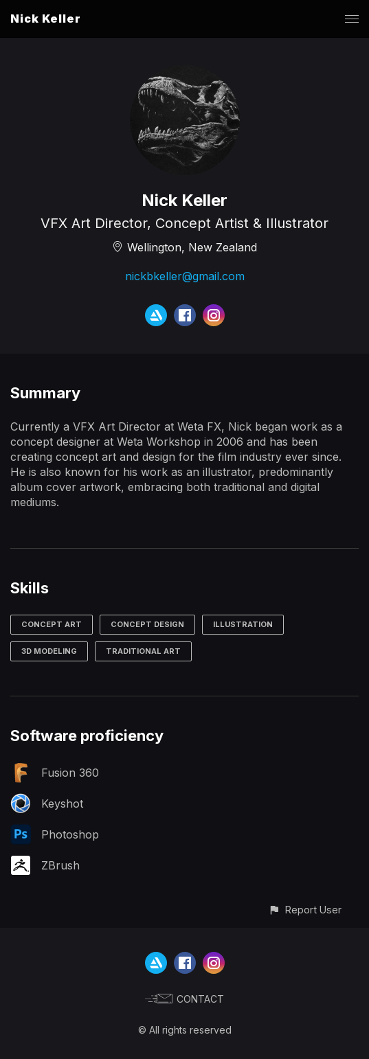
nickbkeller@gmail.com (185, 276)
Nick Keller (45, 18)
